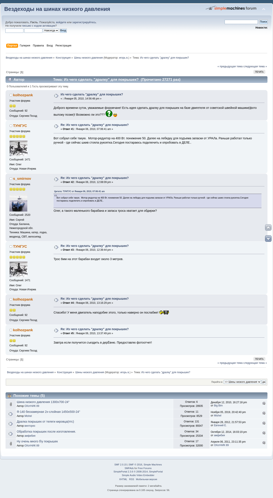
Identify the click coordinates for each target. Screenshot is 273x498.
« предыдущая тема (230, 66)
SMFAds (129, 468)
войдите (61, 22)
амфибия (30, 435)
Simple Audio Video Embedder (138, 475)
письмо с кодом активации (38, 25)
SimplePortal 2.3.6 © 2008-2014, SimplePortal (138, 471)
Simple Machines (153, 464)
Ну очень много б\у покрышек (37, 441)
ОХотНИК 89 (32, 405)
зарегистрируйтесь (84, 22)
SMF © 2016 (135, 464)
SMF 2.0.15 (120, 464)
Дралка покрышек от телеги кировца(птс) (45, 421)
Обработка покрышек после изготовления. (46, 431)
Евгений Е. (220, 425)
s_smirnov (22, 179)
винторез (30, 425)
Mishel (28, 416)
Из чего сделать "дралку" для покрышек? (92, 94)
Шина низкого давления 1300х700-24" (43, 402)
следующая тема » (255, 66)
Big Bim (218, 405)
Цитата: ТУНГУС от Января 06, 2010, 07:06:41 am (79, 191)
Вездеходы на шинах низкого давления (57, 9)
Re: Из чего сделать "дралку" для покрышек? (95, 125)
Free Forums (144, 468)
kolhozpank (23, 95)
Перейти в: (217, 382)
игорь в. (123, 57)
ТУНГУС (20, 126)
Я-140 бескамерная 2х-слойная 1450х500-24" (48, 411)
